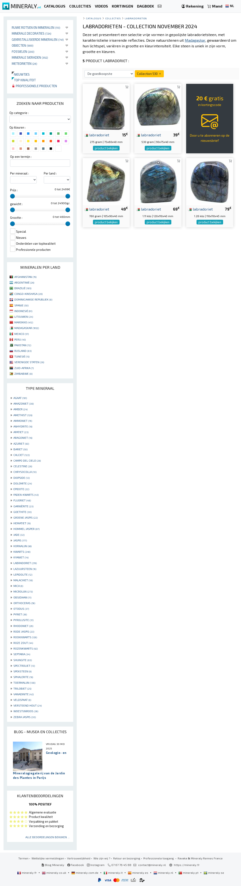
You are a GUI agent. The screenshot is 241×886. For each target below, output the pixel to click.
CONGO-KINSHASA (28, 293)
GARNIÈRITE (23, 506)
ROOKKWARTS (25, 637)
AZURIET (21, 443)
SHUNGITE (22, 660)
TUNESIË (21, 356)
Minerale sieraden (30, 57)
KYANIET (20, 557)
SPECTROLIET (24, 665)
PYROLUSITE (23, 620)
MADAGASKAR (26, 327)
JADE (18, 534)
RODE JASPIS (23, 631)
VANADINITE (23, 694)
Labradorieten (136, 18)
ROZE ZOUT (23, 642)
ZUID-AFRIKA (24, 368)
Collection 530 (149, 74)
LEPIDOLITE (22, 574)
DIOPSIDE (21, 477)
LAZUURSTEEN (24, 568)
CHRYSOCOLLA (24, 471)
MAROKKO (23, 322)
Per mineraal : (19, 173)
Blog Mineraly (52, 864)
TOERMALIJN (24, 682)
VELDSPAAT (22, 699)
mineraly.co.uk (54, 872)
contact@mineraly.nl (152, 864)
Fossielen (23, 51)
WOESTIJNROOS (25, 711)
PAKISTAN (22, 345)
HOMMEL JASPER (26, 528)
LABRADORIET (25, 563)
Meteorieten (24, 63)
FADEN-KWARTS (26, 494)
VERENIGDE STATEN (29, 362)
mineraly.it (113, 872)
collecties (113, 18)
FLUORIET (22, 500)
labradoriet (96, 134)
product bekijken (106, 148)
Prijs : (14, 190)
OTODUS (21, 608)
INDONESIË (23, 311)
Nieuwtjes (21, 74)
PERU (20, 339)
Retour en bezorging (126, 858)
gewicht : (16, 204)
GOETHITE (22, 511)
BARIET (20, 449)
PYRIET (20, 614)
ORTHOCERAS (24, 603)
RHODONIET (23, 625)
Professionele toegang (159, 858)
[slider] (12, 196)
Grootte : (16, 217)
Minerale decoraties (31, 33)
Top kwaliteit (24, 80)
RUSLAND (23, 350)
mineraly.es (138, 872)
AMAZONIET (23, 403)
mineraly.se (214, 872)
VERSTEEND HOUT (27, 705)
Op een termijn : (21, 157)
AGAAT (20, 397)
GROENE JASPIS (25, 517)
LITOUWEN (23, 316)
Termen (23, 858)
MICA (18, 585)
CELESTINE (22, 466)
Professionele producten (34, 86)
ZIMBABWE (23, 373)
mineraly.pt (188, 872)
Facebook (75, 864)
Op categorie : (19, 113)
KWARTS (21, 551)
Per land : (50, 173)
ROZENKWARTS (25, 648)
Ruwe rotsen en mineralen (36, 27)
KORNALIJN (22, 546)
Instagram (95, 864)
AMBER (20, 409)
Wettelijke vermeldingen (48, 858)
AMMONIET (22, 420)
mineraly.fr (27, 872)
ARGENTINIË (24, 282)
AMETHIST (22, 415)
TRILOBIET (22, 688)
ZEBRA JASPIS (24, 717)
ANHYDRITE (22, 426)
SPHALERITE (23, 677)
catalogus (93, 18)
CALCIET (21, 454)
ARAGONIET (22, 437)
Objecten (22, 45)
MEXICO (21, 333)
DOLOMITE (22, 483)
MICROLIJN (23, 591)
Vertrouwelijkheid (78, 858)
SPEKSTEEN (22, 671)
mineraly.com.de (85, 872)
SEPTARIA (21, 654)
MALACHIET (23, 580)
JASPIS (20, 540)
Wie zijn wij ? (101, 858)
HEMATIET (22, 523)
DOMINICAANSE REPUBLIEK (33, 299)
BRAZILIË (22, 288)
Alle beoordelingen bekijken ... (47, 837)
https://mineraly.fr (187, 864)
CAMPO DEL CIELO (27, 460)
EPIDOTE (21, 489)
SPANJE (21, 305)
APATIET (20, 432)
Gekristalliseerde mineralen (38, 39)
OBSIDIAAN (22, 597)
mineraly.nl (163, 872)
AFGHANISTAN (25, 276)
